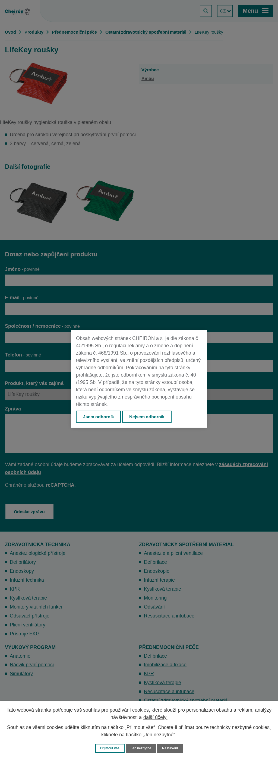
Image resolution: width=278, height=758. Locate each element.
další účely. (155, 717)
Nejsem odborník (147, 417)
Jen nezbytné (141, 748)
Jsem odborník (98, 417)
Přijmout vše (108, 748)
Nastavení (172, 748)
